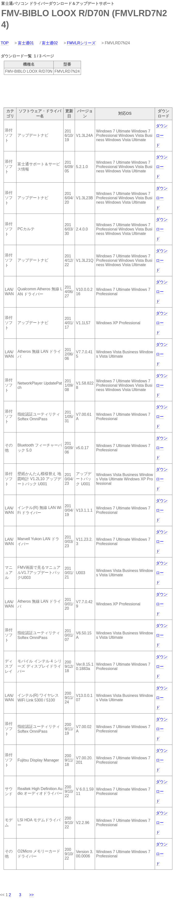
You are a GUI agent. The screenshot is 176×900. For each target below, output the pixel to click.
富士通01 (26, 43)
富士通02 (50, 43)
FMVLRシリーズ (81, 43)
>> (31, 895)
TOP (5, 43)
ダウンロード (162, 135)
